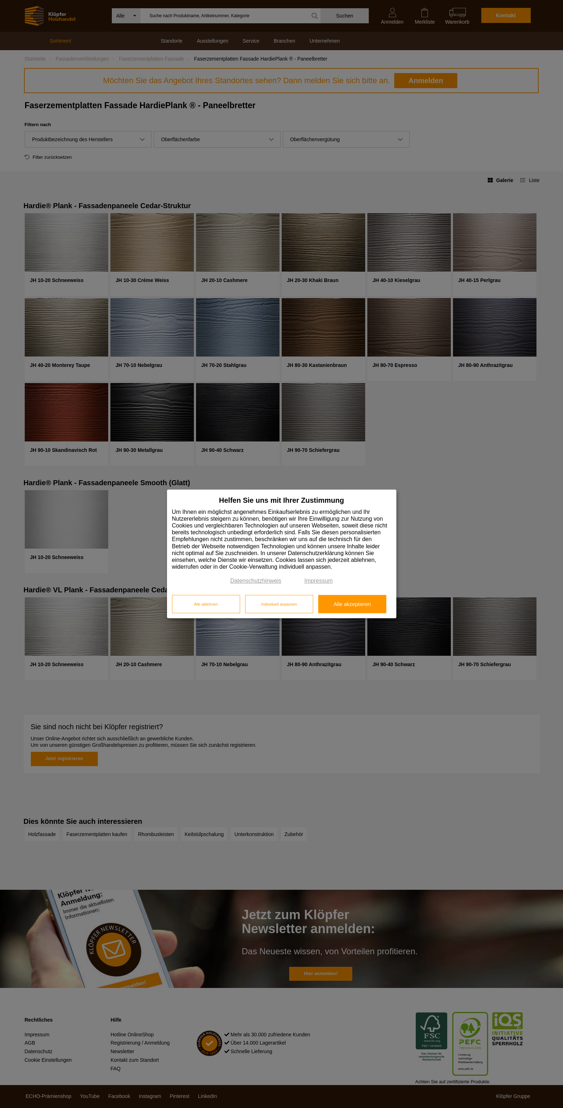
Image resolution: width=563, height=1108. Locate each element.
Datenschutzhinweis (255, 581)
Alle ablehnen (206, 604)
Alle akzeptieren (352, 604)
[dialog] (281, 553)
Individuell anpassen (279, 604)
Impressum (318, 581)
